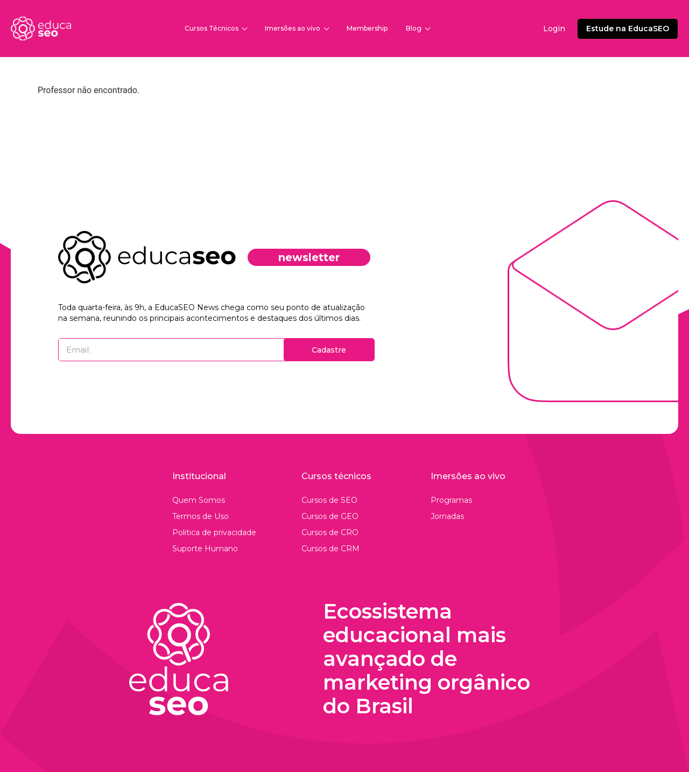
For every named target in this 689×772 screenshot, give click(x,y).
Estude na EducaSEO (627, 28)
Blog (418, 28)
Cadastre (329, 350)
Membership (367, 28)
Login (554, 28)
